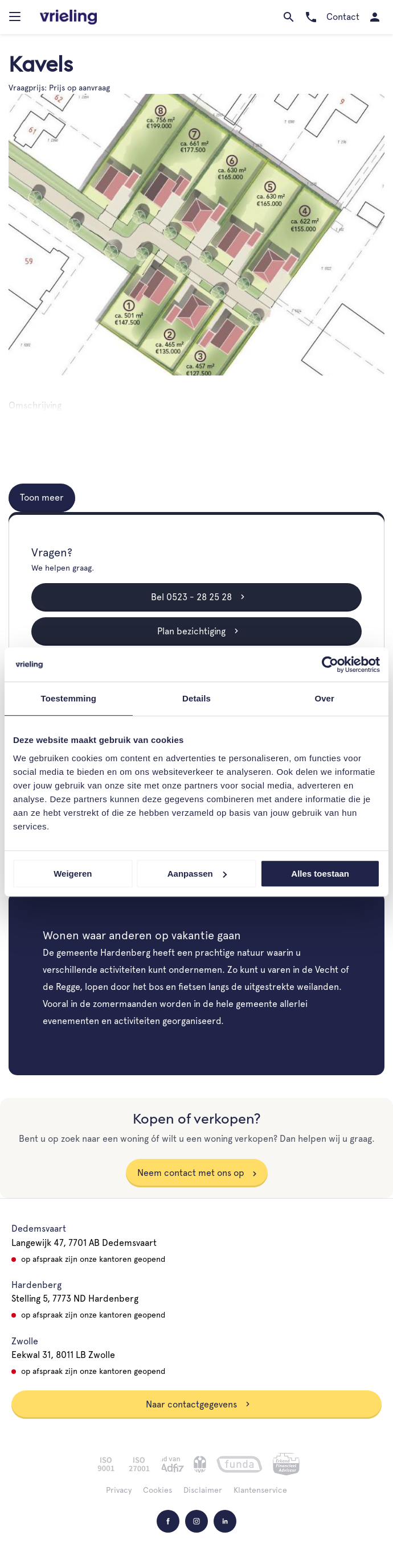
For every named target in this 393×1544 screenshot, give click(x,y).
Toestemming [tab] (69, 698)
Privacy (119, 1490)
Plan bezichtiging (198, 631)
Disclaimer (202, 1490)
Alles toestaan (320, 873)
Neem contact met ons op (190, 1172)
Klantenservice (260, 1490)
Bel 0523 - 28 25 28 (198, 597)
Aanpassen (197, 873)
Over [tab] (324, 698)
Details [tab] (196, 698)
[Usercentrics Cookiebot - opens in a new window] (330, 664)
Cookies (157, 1490)
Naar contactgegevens (198, 1404)
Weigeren (73, 873)
